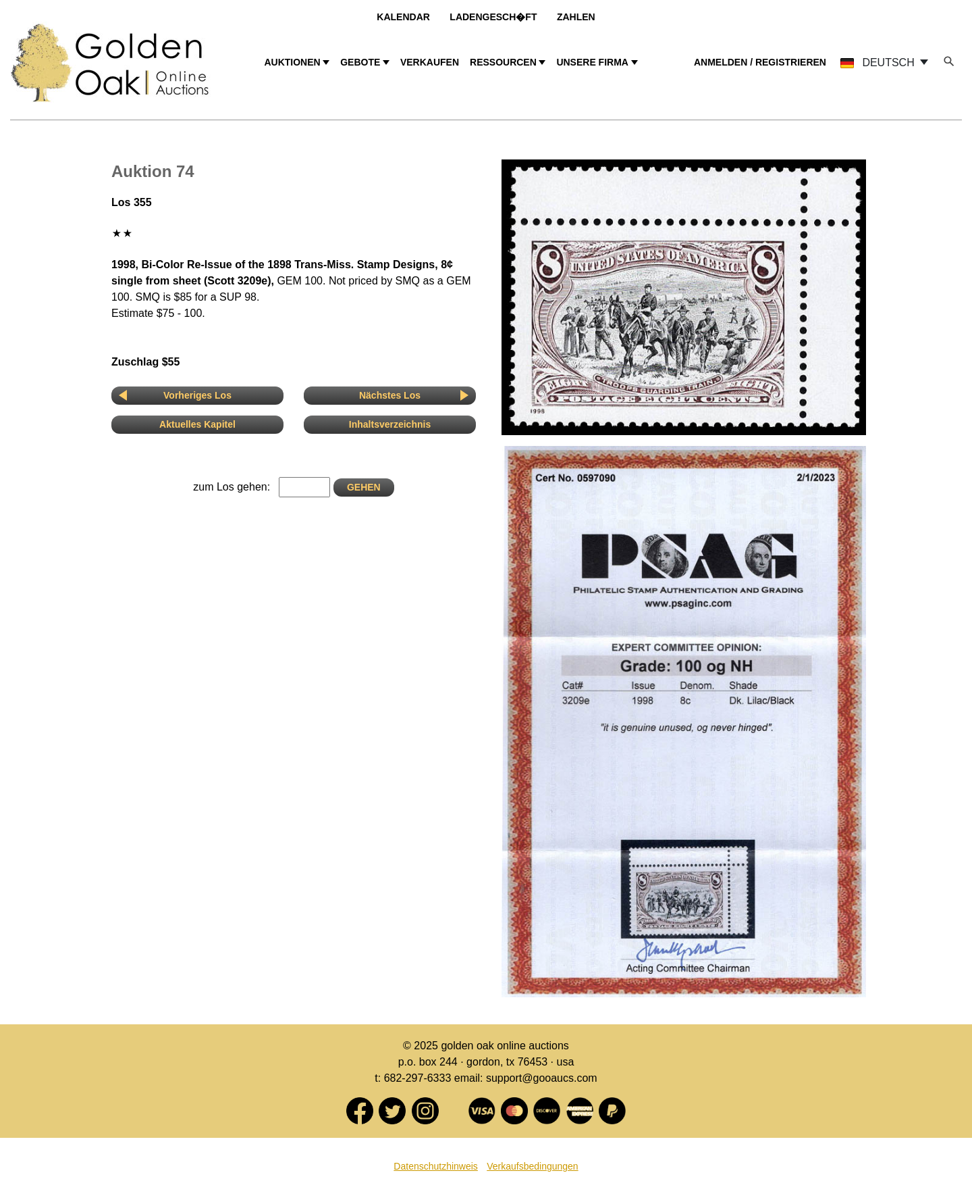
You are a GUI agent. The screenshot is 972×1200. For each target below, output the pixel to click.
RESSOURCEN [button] (503, 62)
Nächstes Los (390, 395)
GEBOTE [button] (360, 62)
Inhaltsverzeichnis (390, 424)
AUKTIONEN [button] (292, 62)
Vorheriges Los (197, 395)
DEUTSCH (878, 62)
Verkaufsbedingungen (532, 1166)
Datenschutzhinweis (436, 1166)
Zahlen (576, 16)
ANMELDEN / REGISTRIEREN (760, 62)
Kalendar (403, 16)
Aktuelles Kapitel (197, 424)
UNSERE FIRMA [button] (592, 62)
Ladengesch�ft (493, 16)
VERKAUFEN (429, 62)
